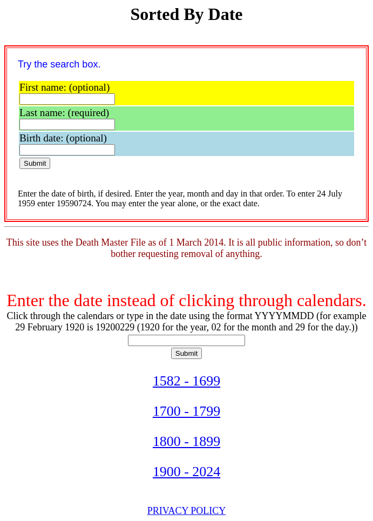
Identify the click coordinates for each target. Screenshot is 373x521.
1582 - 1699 (186, 381)
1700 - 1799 (186, 411)
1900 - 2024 (186, 471)
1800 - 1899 (186, 441)
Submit (35, 163)
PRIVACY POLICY (186, 510)
